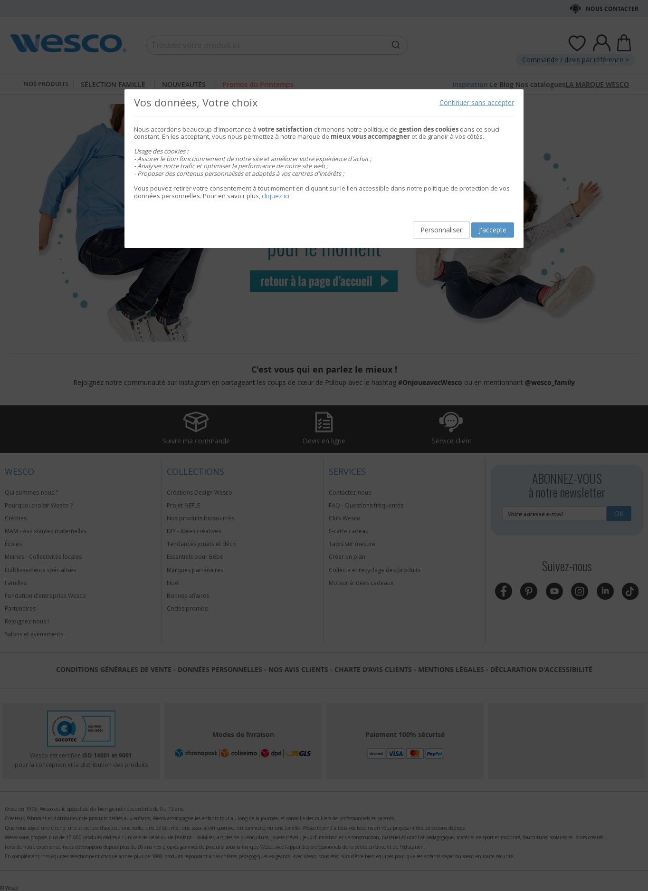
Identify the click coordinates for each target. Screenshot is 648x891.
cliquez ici (275, 196)
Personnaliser (441, 229)
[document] (324, 169)
